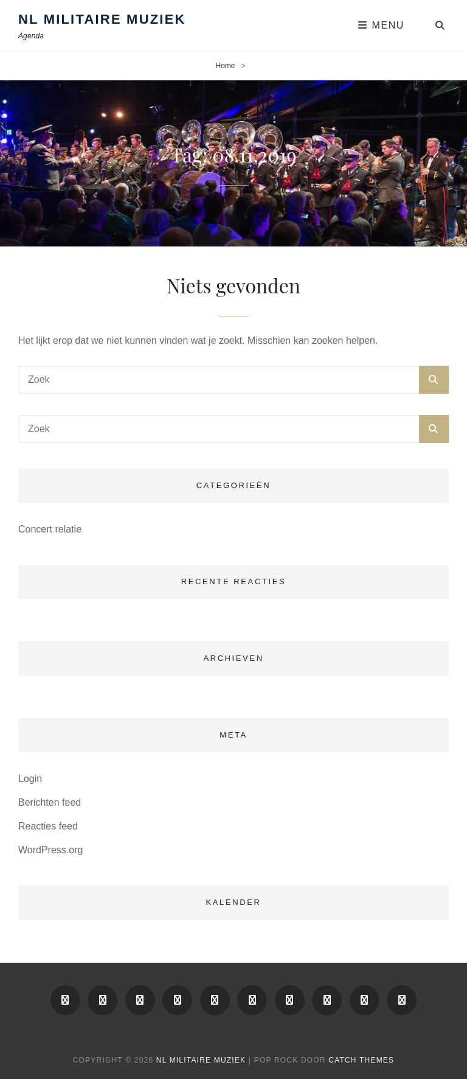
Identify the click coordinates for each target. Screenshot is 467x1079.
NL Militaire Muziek (102, 19)
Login (30, 778)
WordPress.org (50, 850)
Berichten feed (49, 802)
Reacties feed (48, 826)
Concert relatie (49, 529)
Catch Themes (361, 1060)
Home (225, 65)
